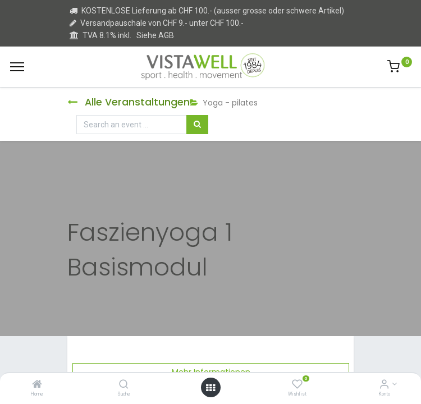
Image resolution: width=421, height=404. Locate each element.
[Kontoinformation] (384, 384)
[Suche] (123, 384)
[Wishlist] (297, 384)
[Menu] (17, 66)
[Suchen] (197, 124)
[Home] (37, 384)
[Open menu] (210, 387)
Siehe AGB (155, 35)
